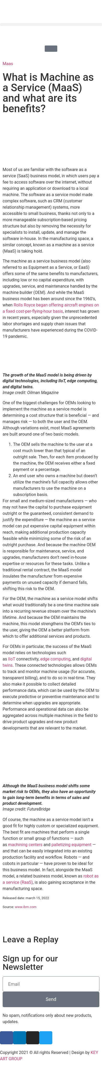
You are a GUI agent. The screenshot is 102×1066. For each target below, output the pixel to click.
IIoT (11, 659)
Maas (8, 63)
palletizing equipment (72, 844)
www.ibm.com (26, 907)
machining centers (25, 844)
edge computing (55, 659)
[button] (51, 24)
